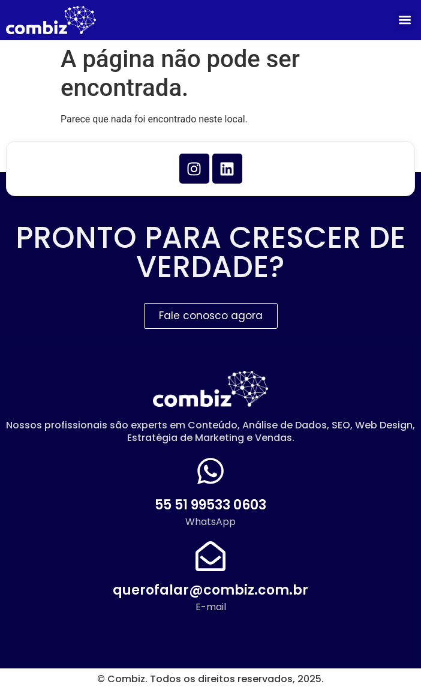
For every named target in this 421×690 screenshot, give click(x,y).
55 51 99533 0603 (210, 505)
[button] (405, 20)
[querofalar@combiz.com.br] (210, 556)
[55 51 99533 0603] (210, 471)
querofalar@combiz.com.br (210, 590)
